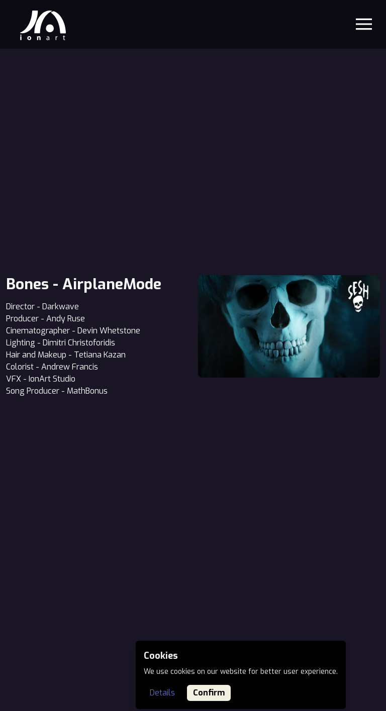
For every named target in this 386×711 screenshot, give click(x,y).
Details (162, 692)
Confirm (209, 692)
